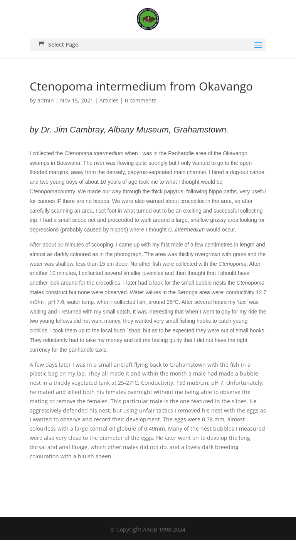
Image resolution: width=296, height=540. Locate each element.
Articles (109, 100)
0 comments (140, 100)
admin (45, 100)
